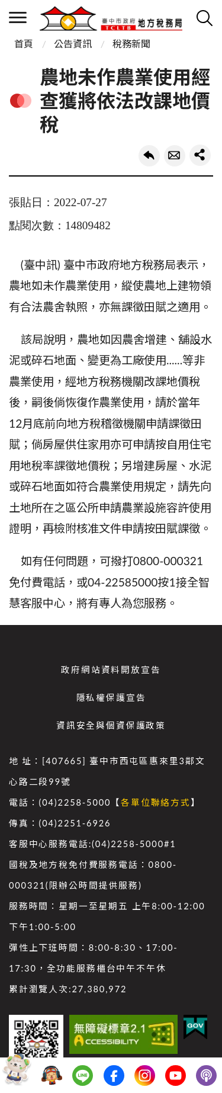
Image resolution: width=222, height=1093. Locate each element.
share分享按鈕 (200, 155)
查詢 (204, 18)
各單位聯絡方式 (156, 802)
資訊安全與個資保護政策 (111, 725)
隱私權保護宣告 (111, 698)
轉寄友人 (174, 155)
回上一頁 (149, 155)
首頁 (23, 43)
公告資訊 (73, 43)
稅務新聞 (131, 43)
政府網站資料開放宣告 (110, 670)
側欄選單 (18, 17)
